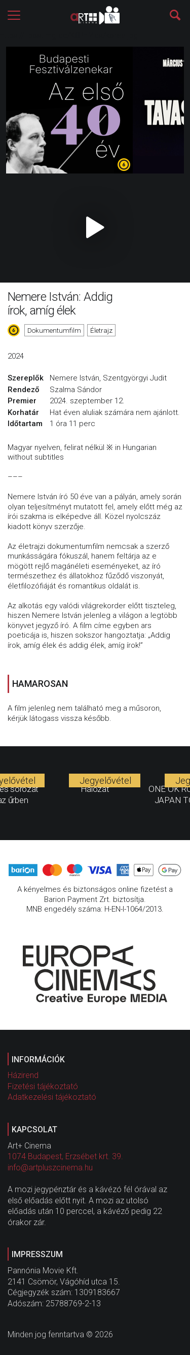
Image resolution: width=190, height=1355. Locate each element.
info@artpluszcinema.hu (50, 1167)
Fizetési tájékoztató (43, 1086)
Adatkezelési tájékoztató (52, 1097)
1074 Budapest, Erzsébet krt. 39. (65, 1156)
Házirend (23, 1075)
